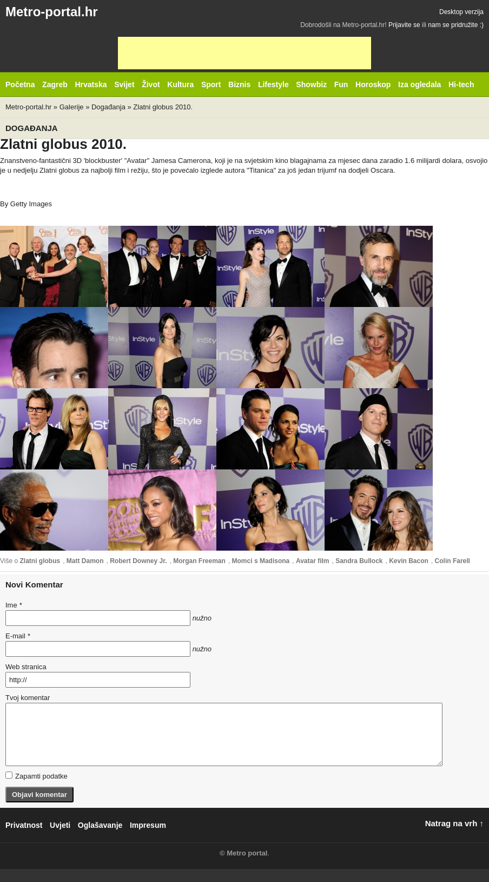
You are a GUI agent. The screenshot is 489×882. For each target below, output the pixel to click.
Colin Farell (452, 561)
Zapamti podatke (36, 776)
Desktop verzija (461, 12)
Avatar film (312, 561)
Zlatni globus (39, 561)
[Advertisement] (244, 53)
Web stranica (26, 667)
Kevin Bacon (408, 561)
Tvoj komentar (27, 698)
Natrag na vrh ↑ (454, 823)
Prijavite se (404, 25)
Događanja (108, 107)
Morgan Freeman (199, 561)
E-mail (17, 636)
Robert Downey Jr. (138, 561)
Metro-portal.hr (51, 11)
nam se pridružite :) (456, 25)
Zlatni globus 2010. (163, 107)
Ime (13, 605)
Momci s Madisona (261, 561)
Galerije (72, 107)
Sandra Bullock (358, 561)
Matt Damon (85, 561)
